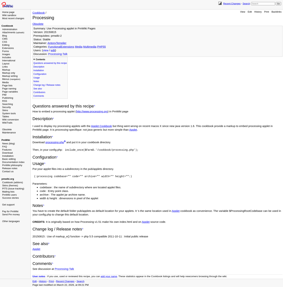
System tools (9, 113)
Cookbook (7, 25)
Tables (5, 116)
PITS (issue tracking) (13, 188)
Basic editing (9, 159)
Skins (5, 110)
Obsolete (7, 129)
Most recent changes (13, 18)
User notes (38, 276)
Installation (8, 156)
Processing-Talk (58, 53)
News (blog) (8, 143)
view (46, 50)
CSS (4, 42)
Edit (250, 11)
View (242, 11)
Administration (9, 29)
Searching (7, 104)
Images (6, 54)
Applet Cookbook (101, 126)
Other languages (11, 221)
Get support (8, 204)
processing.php (54, 142)
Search (246, 3)
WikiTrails (7, 122)
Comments (38, 96)
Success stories (10, 198)
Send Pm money (11, 214)
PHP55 (101, 46)
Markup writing (10, 76)
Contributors (39, 92)
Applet (133, 129)
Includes (6, 57)
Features (6, 149)
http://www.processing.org (92, 111)
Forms (5, 51)
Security (6, 107)
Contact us (8, 171)
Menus (11, 79)
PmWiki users (9, 194)
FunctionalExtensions (61, 46)
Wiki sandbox (9, 15)
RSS (4, 101)
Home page (8, 12)
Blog (4, 35)
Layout (5, 63)
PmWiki (5, 140)
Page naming (9, 88)
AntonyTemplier (57, 43)
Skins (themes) (10, 185)
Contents (40, 59)
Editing (5, 45)
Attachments (13, 32)
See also (37, 88)
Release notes (9, 168)
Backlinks (277, 11)
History (258, 11)
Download (7, 152)
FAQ (4, 146)
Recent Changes (231, 3)
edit (53, 50)
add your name (109, 276)
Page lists (7, 85)
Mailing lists (8, 191)
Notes (36, 81)
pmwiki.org (7, 179)
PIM (4, 94)
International (8, 60)
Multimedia (90, 46)
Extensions (8, 48)
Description (38, 67)
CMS (4, 38)
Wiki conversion (10, 119)
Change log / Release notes (46, 85)
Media (5, 82)
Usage (36, 77)
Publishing (7, 98)
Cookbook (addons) (12, 182)
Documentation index (13, 162)
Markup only (8, 73)
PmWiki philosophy (12, 165)
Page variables (10, 91)
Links (5, 66)
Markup (6, 69)
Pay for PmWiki (10, 211)
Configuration (39, 74)
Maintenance (9, 132)
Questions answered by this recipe (50, 63)
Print (266, 11)
